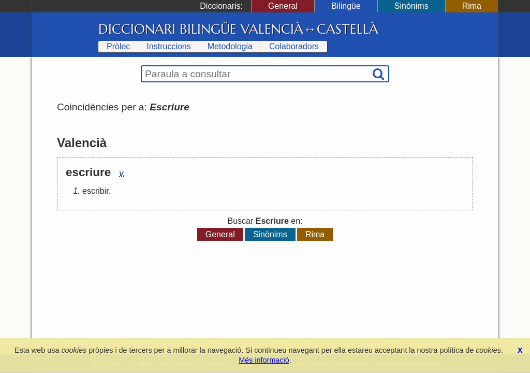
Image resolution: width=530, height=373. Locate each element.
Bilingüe (346, 6)
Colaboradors (294, 46)
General (283, 6)
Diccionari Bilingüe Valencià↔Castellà (238, 29)
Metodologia (230, 46)
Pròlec (118, 46)
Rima (471, 6)
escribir (95, 191)
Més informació (264, 360)
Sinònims (411, 6)
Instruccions (168, 46)
